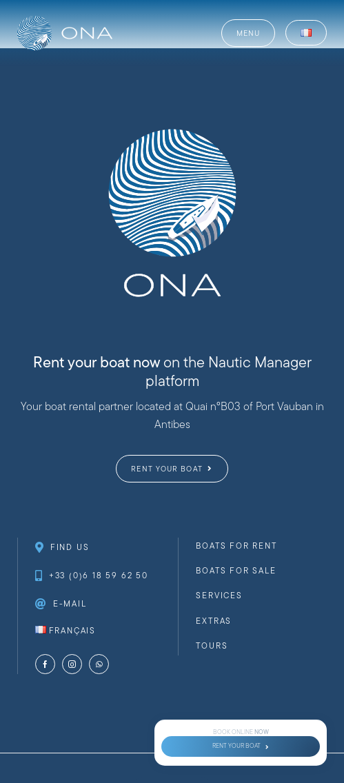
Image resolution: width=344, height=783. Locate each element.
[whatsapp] (99, 664)
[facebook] (45, 664)
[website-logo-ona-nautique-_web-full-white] (64, 21)
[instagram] (72, 664)
